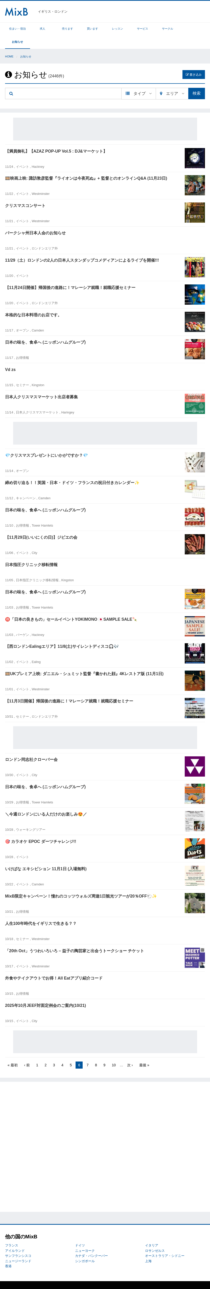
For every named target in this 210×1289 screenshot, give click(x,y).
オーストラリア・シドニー (164, 1242)
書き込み (194, 61)
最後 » (144, 1052)
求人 (42, 28)
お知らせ (192, 28)
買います (92, 28)
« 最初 (13, 1052)
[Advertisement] (105, 116)
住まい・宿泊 (17, 28)
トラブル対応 (36, 1278)
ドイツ (80, 1232)
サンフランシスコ (18, 1242)
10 (114, 1052)
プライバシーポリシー (63, 1278)
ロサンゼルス (155, 1237)
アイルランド (15, 1237)
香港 (8, 1253)
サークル (167, 28)
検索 (197, 80)
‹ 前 (27, 1052)
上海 (148, 1248)
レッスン (117, 28)
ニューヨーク (85, 1237)
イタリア (151, 1232)
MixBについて (15, 1278)
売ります (67, 28)
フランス (11, 1232)
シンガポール (85, 1248)
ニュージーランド (18, 1248)
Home (9, 43)
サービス (142, 28)
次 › (130, 1052)
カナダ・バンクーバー (91, 1242)
